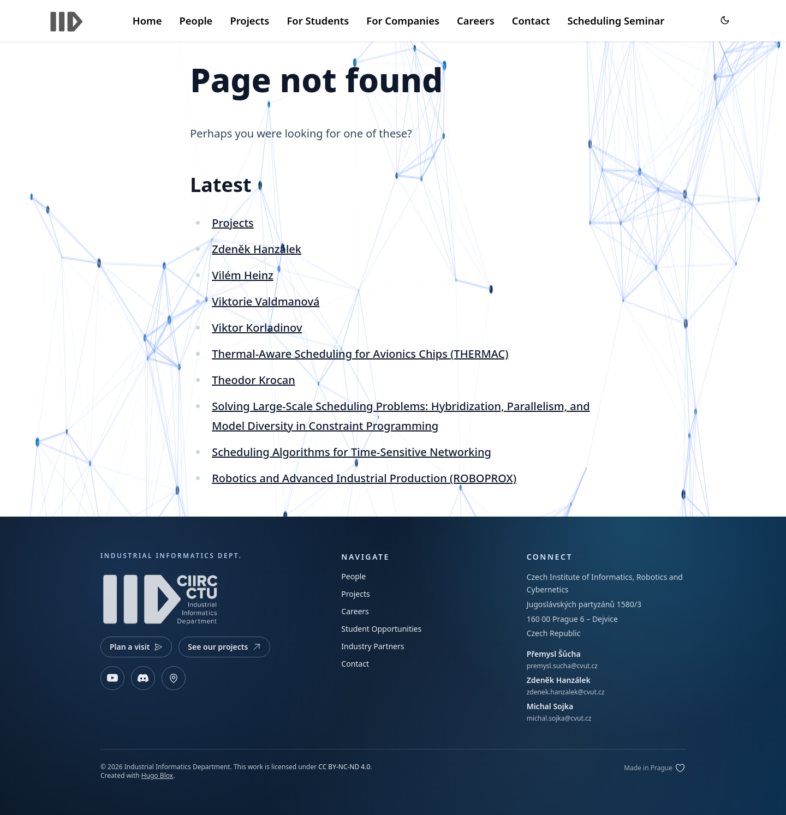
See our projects (224, 647)
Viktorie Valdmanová (265, 301)
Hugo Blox (157, 775)
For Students (318, 20)
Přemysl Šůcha (554, 654)
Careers (476, 20)
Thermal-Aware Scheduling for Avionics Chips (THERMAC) (360, 353)
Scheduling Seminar (615, 20)
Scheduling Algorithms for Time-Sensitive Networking (351, 452)
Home (147, 20)
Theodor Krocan (253, 380)
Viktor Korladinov (257, 327)
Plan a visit (136, 647)
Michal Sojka (550, 706)
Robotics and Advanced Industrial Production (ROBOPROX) (364, 478)
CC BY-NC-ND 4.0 (344, 766)
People (195, 20)
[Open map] (174, 678)
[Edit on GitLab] (655, 768)
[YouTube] (112, 678)
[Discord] (143, 678)
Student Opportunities (381, 629)
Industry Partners (372, 646)
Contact (531, 20)
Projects (249, 20)
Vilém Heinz (242, 275)
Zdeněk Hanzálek (256, 249)
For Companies (402, 20)
